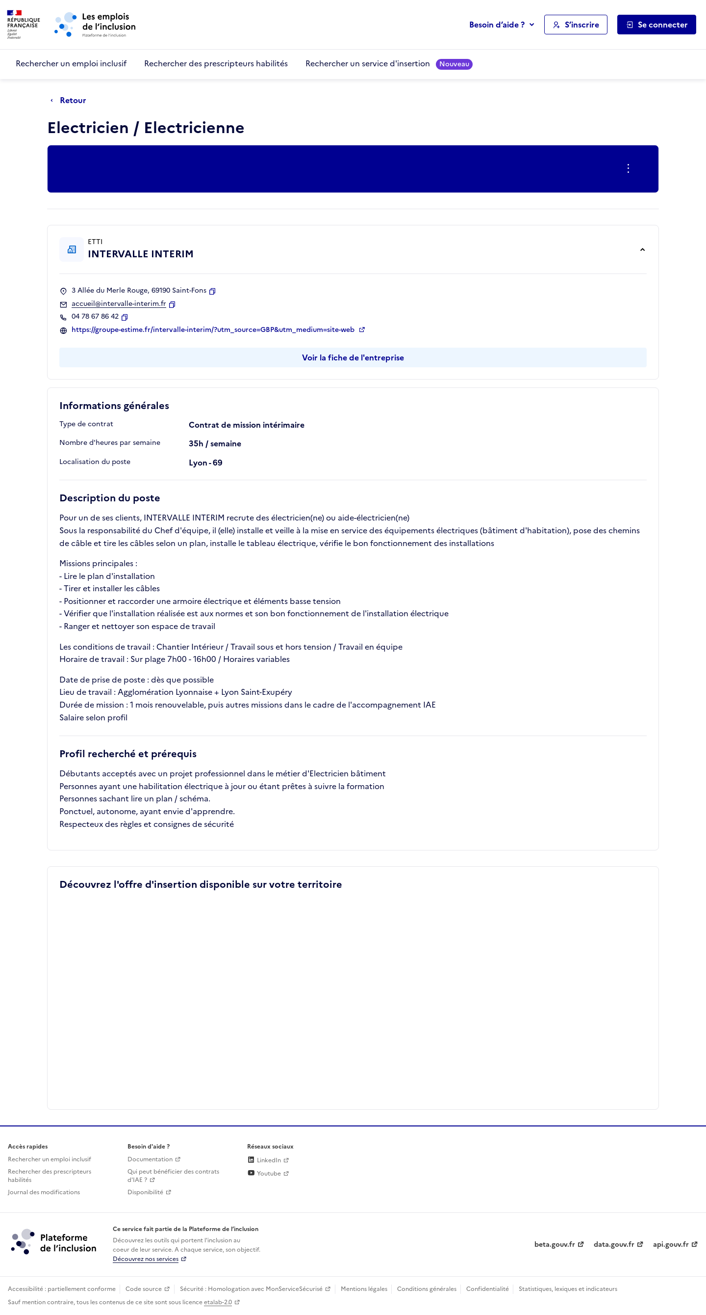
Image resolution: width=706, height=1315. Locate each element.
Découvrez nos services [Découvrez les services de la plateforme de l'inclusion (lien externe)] (145, 1259)
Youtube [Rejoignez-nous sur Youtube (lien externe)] (264, 1173)
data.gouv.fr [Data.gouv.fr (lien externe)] (614, 1244)
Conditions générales (426, 1289)
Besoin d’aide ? (497, 24)
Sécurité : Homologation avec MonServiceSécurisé (251, 1289)
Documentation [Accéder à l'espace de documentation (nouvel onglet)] (150, 1159)
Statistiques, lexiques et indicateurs (568, 1289)
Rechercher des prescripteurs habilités (216, 63)
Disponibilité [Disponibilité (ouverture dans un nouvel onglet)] (145, 1192)
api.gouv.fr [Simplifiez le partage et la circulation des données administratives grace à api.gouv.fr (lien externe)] (671, 1244)
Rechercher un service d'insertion (389, 63)
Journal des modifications (44, 1192)
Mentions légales (364, 1289)
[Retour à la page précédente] (71, 100)
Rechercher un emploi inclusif (71, 63)
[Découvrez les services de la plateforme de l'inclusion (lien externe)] (54, 1241)
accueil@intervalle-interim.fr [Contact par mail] (119, 304)
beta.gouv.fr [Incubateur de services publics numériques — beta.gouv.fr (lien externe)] (554, 1244)
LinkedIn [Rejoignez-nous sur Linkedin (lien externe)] (264, 1160)
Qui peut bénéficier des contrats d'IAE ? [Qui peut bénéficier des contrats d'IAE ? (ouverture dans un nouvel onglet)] (173, 1175)
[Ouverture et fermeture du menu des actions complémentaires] (630, 169)
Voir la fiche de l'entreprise (353, 357)
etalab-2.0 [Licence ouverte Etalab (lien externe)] (218, 1302)
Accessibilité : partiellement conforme (62, 1289)
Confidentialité (487, 1289)
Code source (144, 1289)
